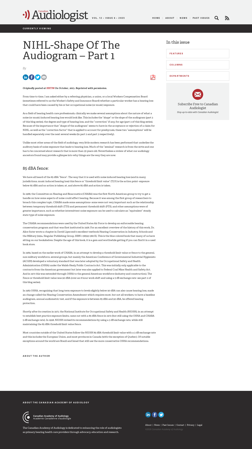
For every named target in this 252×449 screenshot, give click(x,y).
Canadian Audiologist (55, 16)
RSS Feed (227, 18)
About (170, 17)
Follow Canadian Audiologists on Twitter (161, 414)
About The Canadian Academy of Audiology (56, 402)
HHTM (50, 88)
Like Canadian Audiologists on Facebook (155, 414)
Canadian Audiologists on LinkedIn (148, 414)
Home (156, 17)
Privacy (190, 425)
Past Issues (201, 17)
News (184, 17)
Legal (199, 425)
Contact (180, 425)
